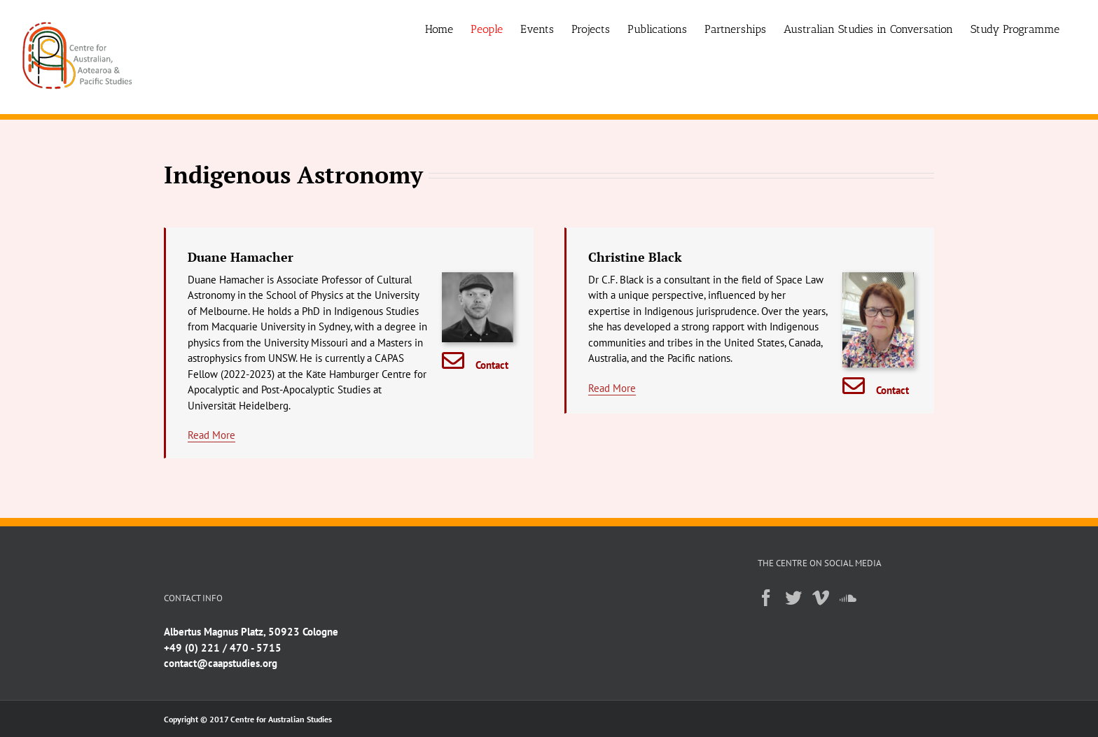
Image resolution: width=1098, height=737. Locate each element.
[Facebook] (766, 597)
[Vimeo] (820, 597)
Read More (211, 435)
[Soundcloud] (848, 597)
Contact (491, 365)
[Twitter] (793, 597)
